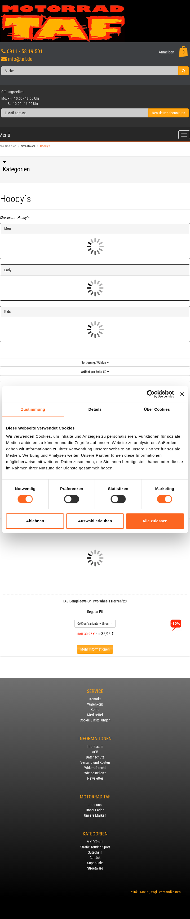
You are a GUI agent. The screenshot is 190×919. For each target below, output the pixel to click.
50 (95, 372)
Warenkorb (95, 704)
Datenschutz (95, 757)
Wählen (95, 362)
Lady (7, 270)
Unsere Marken (95, 815)
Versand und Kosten (95, 762)
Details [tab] (95, 409)
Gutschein (95, 852)
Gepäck (95, 858)
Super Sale (95, 863)
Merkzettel (95, 715)
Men (7, 228)
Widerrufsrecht (95, 768)
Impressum (95, 746)
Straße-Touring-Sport (95, 847)
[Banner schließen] (182, 394)
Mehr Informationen (95, 649)
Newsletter (95, 778)
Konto (95, 709)
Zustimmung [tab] (33, 409)
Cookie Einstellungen (95, 720)
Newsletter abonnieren (168, 113)
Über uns (95, 805)
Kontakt (95, 699)
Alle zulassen (154, 521)
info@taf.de (20, 59)
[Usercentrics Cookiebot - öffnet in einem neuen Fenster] (151, 394)
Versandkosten (170, 892)
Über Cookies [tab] (157, 409)
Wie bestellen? (95, 773)
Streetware (95, 868)
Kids (7, 311)
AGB (95, 752)
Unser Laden (95, 810)
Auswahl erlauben (95, 521)
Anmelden (166, 52)
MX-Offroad (95, 842)
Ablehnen (35, 521)
